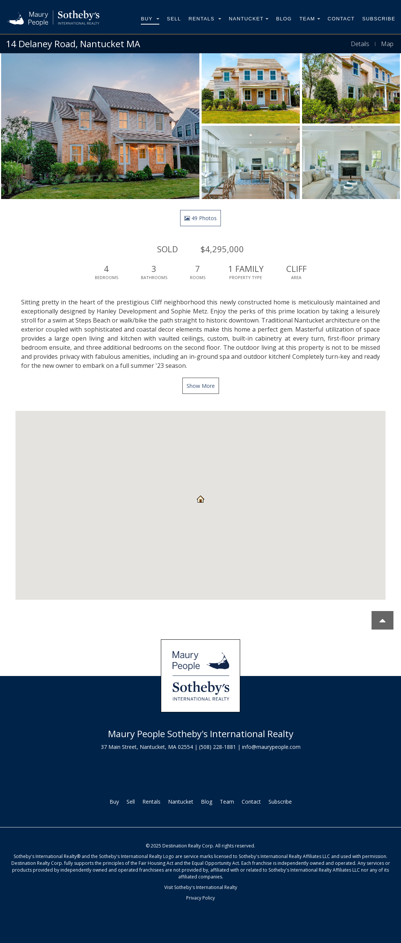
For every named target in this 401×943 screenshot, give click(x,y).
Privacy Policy (200, 898)
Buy (150, 19)
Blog (284, 19)
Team (309, 19)
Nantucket (248, 19)
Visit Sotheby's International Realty (200, 887)
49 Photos (200, 218)
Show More (201, 385)
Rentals (204, 19)
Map (387, 44)
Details (360, 44)
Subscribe (378, 19)
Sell (174, 19)
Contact (341, 19)
